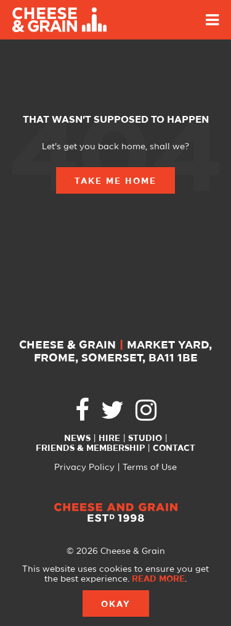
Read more (158, 579)
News (77, 438)
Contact (174, 448)
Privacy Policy (84, 467)
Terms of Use (150, 467)
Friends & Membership (90, 448)
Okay (116, 604)
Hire (109, 438)
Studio (145, 438)
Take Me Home (115, 181)
